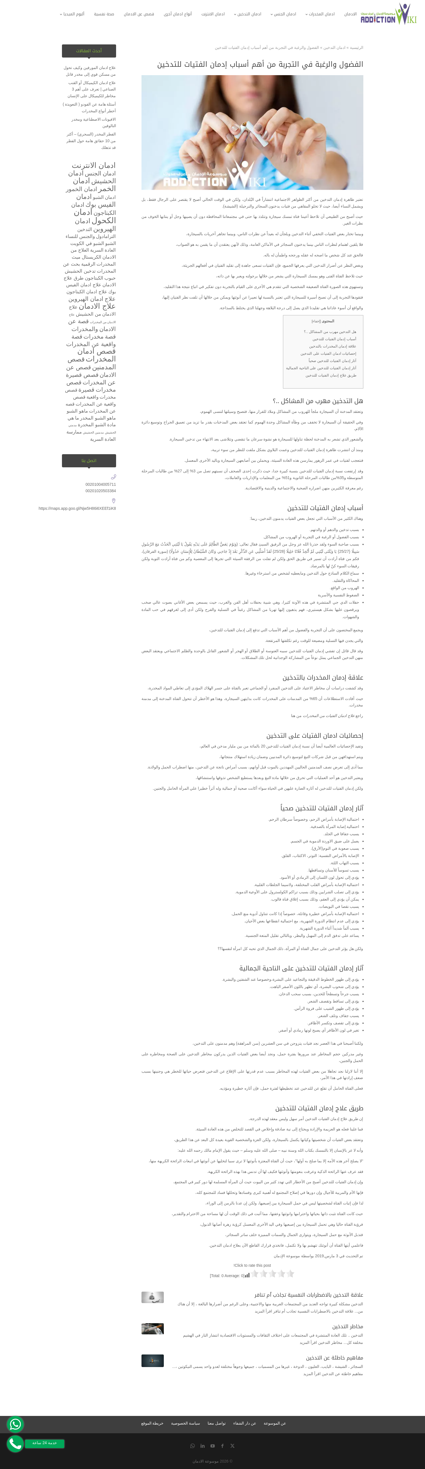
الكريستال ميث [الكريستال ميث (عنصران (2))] (86, 257)
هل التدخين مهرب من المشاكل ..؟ (330, 332)
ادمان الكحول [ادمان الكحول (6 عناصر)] (95, 216)
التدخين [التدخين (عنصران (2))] (84, 229)
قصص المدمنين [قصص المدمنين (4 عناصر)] (92, 363)
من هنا (296, 715)
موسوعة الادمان (206, 1461)
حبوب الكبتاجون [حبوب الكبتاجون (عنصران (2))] (100, 278)
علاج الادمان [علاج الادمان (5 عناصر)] (97, 306)
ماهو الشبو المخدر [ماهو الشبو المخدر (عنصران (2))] (98, 418)
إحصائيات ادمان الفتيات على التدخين (328, 353)
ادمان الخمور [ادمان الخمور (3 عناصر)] (81, 189)
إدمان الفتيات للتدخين (316, 471)
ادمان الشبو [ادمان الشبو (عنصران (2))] (104, 197)
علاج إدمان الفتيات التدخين (326, 1118)
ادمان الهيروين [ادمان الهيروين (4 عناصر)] (95, 224)
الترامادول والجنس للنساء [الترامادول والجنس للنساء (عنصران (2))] (91, 236)
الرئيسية (356, 47)
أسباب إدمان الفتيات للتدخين (334, 339)
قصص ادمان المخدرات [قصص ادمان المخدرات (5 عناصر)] (96, 355)
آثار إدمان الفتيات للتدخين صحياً (332, 361)
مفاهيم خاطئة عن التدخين (334, 1358)
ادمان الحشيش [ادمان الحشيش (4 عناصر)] (92, 177)
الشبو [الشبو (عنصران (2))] (110, 243)
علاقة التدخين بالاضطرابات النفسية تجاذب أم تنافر (308, 1295)
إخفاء (316, 321)
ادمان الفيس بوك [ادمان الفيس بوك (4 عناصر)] (96, 200)
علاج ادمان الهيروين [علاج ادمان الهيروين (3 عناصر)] (92, 299)
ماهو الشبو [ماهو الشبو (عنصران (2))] (77, 411)
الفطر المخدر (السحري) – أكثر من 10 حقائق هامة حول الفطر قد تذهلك (91, 141)
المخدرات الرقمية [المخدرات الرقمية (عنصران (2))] (98, 264)
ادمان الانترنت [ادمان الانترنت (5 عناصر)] (94, 165)
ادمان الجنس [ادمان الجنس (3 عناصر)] (100, 173)
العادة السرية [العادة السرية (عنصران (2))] (103, 250)
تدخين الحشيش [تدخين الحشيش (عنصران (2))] (80, 271)
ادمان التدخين (334, 47)
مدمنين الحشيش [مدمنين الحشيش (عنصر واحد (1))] (93, 432)
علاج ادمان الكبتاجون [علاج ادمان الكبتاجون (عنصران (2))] (86, 291)
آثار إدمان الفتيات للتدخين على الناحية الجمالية (321, 368)
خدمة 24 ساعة (44, 1443)
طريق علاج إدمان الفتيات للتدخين (331, 375)
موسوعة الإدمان (287, 1256)
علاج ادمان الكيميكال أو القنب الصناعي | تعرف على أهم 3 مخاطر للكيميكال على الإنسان (92, 89)
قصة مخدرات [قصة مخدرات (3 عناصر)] (99, 336)
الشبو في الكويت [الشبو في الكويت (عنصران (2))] (87, 243)
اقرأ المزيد (263, 1311)
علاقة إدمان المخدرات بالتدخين (332, 346)
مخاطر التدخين (347, 1326)
